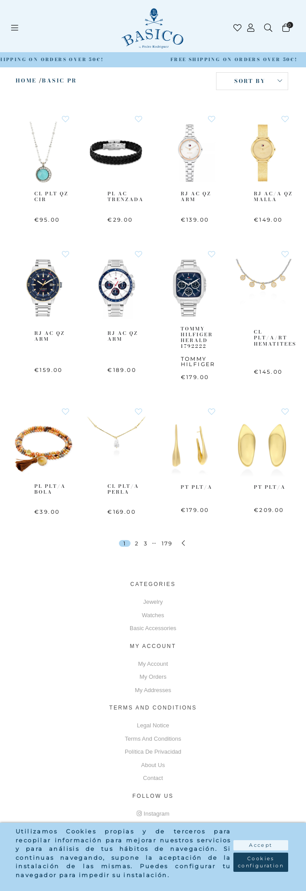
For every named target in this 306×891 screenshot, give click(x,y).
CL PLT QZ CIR (51, 196)
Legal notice (153, 725)
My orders (153, 676)
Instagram (153, 813)
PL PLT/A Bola (49, 489)
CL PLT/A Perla (123, 489)
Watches (153, 615)
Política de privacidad (153, 751)
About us (153, 765)
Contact (153, 778)
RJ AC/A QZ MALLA (273, 196)
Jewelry (153, 601)
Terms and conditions (153, 738)
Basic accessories (153, 628)
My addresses (153, 690)
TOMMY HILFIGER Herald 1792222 (197, 337)
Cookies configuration (261, 862)
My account (153, 663)
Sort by (249, 81)
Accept (260, 845)
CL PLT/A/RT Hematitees (275, 337)
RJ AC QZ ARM (196, 196)
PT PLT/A (196, 487)
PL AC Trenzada (125, 196)
